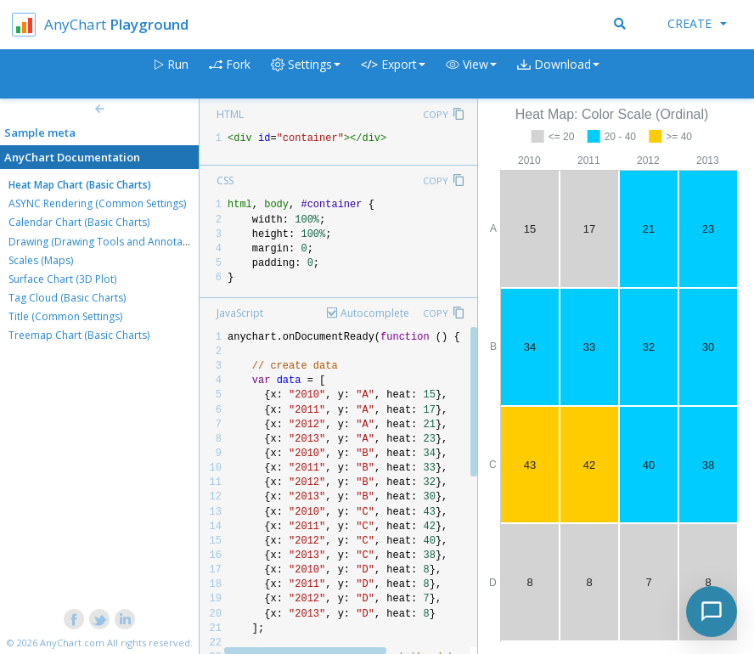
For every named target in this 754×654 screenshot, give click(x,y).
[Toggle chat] (711, 611)
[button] (471, 74)
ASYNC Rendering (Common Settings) (97, 203)
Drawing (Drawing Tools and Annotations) (108, 241)
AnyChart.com (72, 642)
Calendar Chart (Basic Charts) (78, 222)
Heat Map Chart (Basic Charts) (79, 185)
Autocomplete (374, 313)
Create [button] (697, 23)
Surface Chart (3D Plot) (62, 279)
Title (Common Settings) (65, 316)
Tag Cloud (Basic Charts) (67, 297)
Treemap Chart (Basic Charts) (78, 335)
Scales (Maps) (40, 260)
